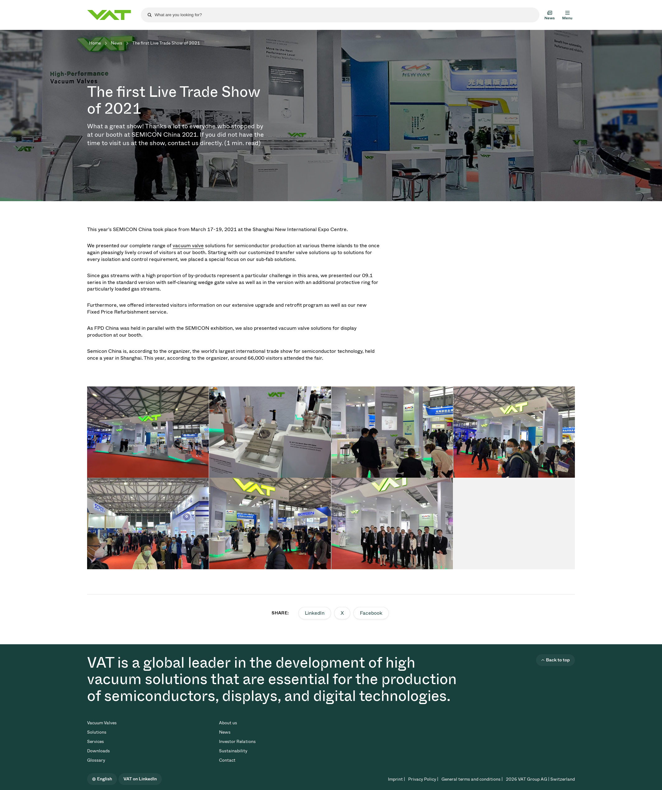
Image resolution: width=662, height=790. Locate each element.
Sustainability (233, 751)
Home (95, 43)
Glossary (96, 760)
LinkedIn (314, 613)
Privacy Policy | (423, 779)
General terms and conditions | (472, 779)
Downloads (98, 751)
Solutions (96, 732)
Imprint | (396, 779)
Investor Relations (237, 741)
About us (228, 723)
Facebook (371, 613)
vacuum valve (188, 245)
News (116, 43)
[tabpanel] (148, 432)
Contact (227, 760)
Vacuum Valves (102, 723)
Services (95, 741)
